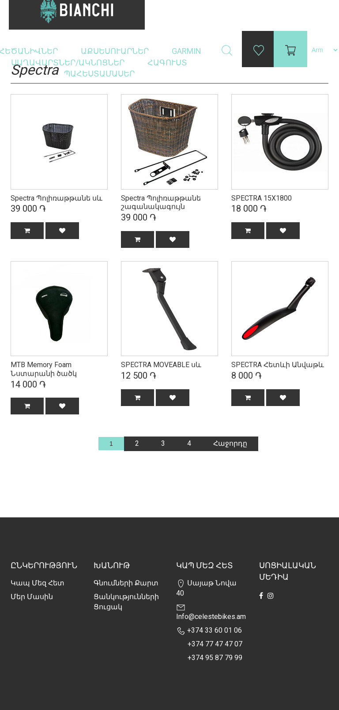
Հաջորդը (230, 443)
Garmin (186, 51)
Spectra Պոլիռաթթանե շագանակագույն (161, 202)
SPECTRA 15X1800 (261, 198)
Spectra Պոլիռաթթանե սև (56, 198)
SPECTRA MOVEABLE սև (161, 365)
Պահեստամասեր (100, 73)
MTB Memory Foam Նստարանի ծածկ (44, 369)
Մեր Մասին (32, 596)
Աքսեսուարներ (116, 51)
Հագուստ (168, 62)
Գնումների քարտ (126, 583)
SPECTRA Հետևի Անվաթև (277, 365)
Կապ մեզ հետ (37, 583)
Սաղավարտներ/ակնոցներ (68, 62)
